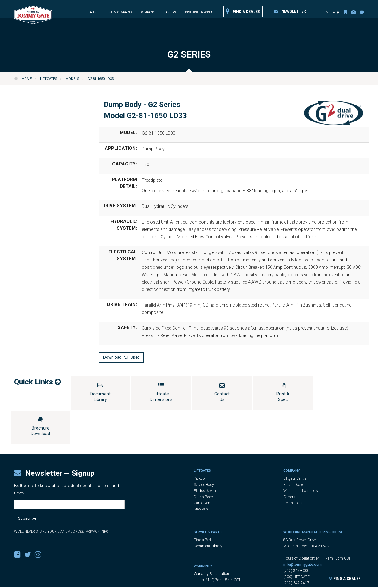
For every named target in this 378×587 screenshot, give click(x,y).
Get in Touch (293, 469)
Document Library (208, 512)
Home (27, 79)
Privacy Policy (214, 580)
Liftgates (48, 79)
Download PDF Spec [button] (121, 357)
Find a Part (202, 506)
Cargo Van (202, 469)
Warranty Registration (211, 539)
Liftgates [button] (91, 12)
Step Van (201, 475)
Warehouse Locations (300, 456)
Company (147, 12)
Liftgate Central (295, 444)
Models (72, 79)
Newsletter (290, 11)
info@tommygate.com (302, 530)
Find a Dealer (243, 11)
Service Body (204, 450)
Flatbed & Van (205, 456)
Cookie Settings (244, 580)
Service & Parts (120, 12)
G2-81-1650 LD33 (101, 79)
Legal (193, 580)
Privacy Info (97, 497)
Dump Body (203, 463)
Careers (170, 12)
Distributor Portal (199, 12)
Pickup (199, 444)
